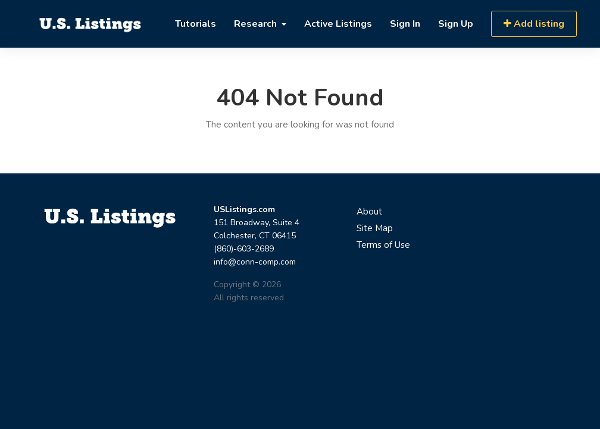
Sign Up (455, 23)
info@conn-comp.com (255, 262)
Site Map (375, 228)
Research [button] (256, 23)
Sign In (405, 23)
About (369, 211)
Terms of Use (383, 245)
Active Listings (338, 23)
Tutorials (195, 23)
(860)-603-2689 (244, 248)
